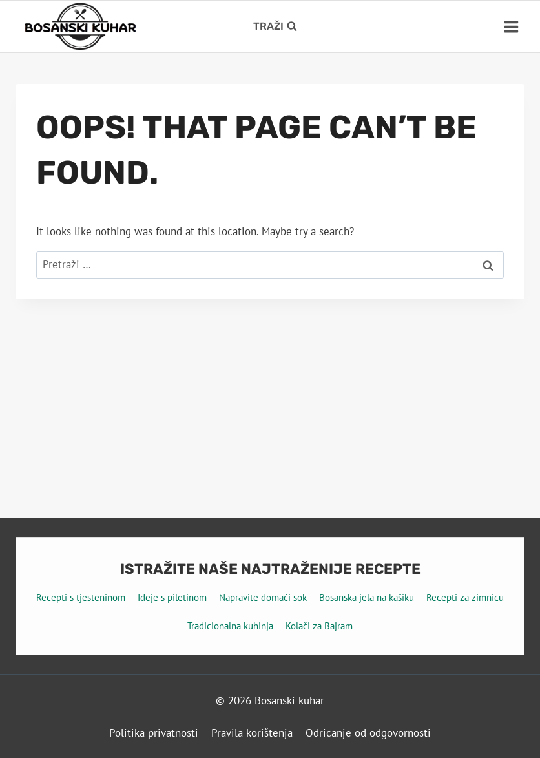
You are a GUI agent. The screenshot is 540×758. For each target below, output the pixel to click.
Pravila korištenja (252, 733)
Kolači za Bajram (319, 626)
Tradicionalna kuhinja (230, 626)
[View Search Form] (275, 26)
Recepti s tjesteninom (80, 597)
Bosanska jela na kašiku (366, 597)
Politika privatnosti (153, 733)
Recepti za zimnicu (465, 597)
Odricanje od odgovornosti (368, 733)
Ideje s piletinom (172, 597)
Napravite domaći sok (263, 597)
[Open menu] (510, 26)
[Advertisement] (270, 396)
